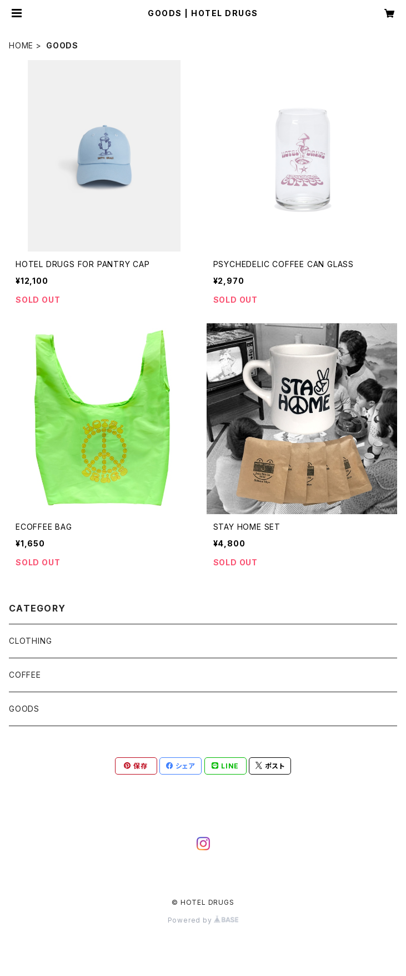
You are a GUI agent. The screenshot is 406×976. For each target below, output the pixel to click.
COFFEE (25, 674)
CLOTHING (30, 640)
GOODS (24, 708)
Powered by (203, 920)
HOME (21, 45)
